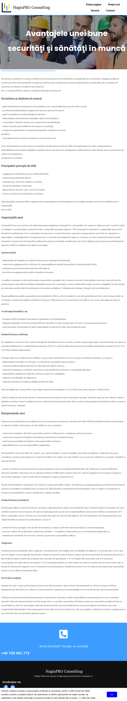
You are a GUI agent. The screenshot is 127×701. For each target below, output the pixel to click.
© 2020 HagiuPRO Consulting (63, 695)
